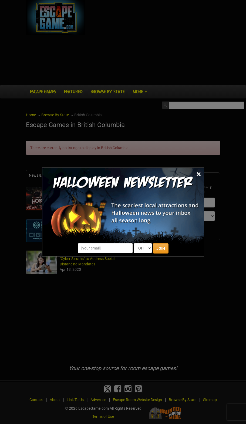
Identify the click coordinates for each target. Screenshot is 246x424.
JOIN (160, 248)
